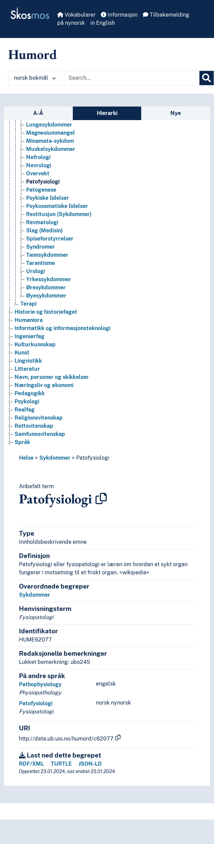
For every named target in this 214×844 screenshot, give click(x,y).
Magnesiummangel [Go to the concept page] (50, 133)
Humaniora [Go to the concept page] (29, 320)
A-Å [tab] (38, 113)
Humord (32, 54)
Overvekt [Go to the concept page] (37, 173)
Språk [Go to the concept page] (22, 442)
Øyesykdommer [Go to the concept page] (46, 295)
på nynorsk (71, 23)
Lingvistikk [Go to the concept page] (28, 361)
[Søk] (206, 78)
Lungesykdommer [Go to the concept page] (49, 124)
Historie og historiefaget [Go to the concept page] (46, 312)
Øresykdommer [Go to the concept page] (46, 287)
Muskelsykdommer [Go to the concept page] (50, 149)
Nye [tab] (175, 113)
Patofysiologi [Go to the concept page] (43, 181)
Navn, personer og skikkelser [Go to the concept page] (52, 377)
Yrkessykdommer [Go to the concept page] (48, 279)
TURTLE (61, 764)
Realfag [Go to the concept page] (25, 409)
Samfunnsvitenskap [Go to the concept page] (40, 434)
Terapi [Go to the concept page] (28, 304)
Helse (26, 458)
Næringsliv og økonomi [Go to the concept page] (44, 385)
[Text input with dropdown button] (131, 78)
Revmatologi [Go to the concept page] (42, 222)
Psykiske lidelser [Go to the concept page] (47, 198)
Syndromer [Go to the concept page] (40, 247)
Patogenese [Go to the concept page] (41, 190)
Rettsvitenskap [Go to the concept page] (34, 426)
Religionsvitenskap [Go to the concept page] (39, 418)
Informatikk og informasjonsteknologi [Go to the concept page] (62, 328)
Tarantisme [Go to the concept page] (40, 263)
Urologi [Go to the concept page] (35, 271)
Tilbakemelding (166, 15)
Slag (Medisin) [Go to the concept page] (44, 230)
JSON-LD (90, 764)
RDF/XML (31, 764)
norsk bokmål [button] (35, 78)
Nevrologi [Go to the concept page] (38, 165)
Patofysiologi (92, 458)
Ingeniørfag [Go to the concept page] (29, 336)
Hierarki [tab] (107, 113)
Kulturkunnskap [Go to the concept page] (35, 344)
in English (102, 23)
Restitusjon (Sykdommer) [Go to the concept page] (58, 214)
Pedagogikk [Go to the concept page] (30, 393)
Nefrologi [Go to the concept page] (38, 157)
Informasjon (119, 15)
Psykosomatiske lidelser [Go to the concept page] (57, 206)
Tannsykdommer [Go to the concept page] (47, 255)
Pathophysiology (40, 684)
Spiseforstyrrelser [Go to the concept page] (49, 238)
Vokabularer (76, 15)
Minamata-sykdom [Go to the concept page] (50, 141)
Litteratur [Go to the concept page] (27, 369)
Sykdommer (54, 458)
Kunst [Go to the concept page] (22, 352)
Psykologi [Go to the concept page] (27, 401)
